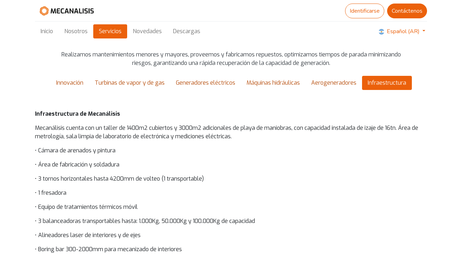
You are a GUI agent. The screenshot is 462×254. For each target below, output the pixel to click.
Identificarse (365, 11)
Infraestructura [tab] (387, 82)
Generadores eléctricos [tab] (205, 82)
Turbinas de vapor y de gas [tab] (130, 82)
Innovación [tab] (69, 82)
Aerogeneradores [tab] (333, 82)
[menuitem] (47, 31)
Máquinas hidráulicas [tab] (273, 82)
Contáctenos (407, 11)
